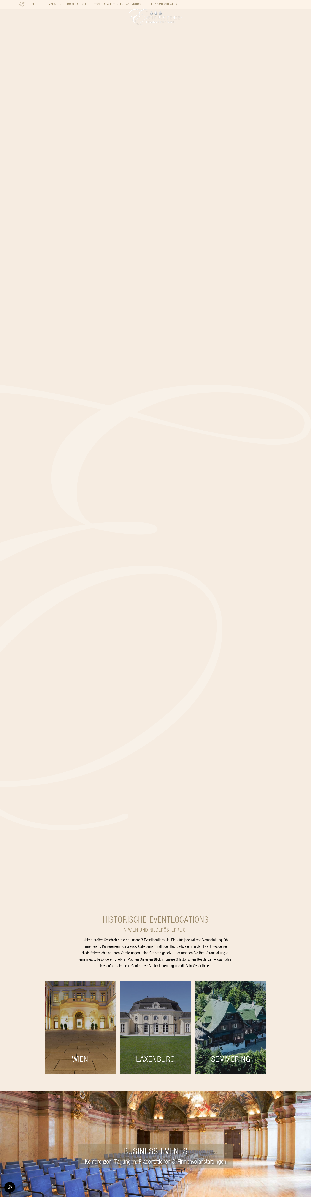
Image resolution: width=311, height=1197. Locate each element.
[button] (35, 4)
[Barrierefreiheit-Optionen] (9, 1187)
